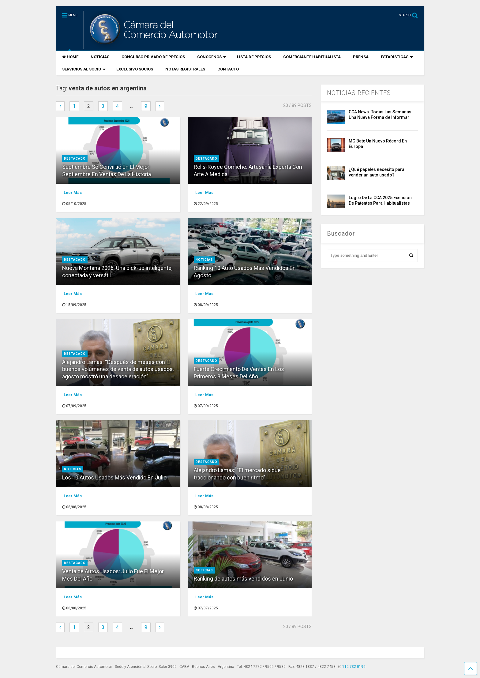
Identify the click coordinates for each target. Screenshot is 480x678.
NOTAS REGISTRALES (185, 69)
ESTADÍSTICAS (397, 57)
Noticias (204, 259)
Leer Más (73, 192)
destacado (75, 158)
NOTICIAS (100, 57)
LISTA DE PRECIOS (254, 57)
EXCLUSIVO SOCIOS (134, 69)
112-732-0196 (354, 667)
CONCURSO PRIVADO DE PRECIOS (153, 57)
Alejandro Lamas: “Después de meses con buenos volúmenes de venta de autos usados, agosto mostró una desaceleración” (118, 369)
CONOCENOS (211, 57)
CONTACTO (228, 69)
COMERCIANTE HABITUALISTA (312, 57)
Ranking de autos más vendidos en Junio (243, 578)
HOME (70, 57)
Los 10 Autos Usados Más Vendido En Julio (114, 477)
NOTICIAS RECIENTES (359, 93)
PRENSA (361, 57)
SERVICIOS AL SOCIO (84, 69)
